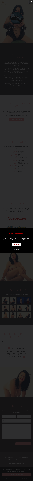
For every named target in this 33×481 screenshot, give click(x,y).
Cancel (16, 249)
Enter (16, 244)
